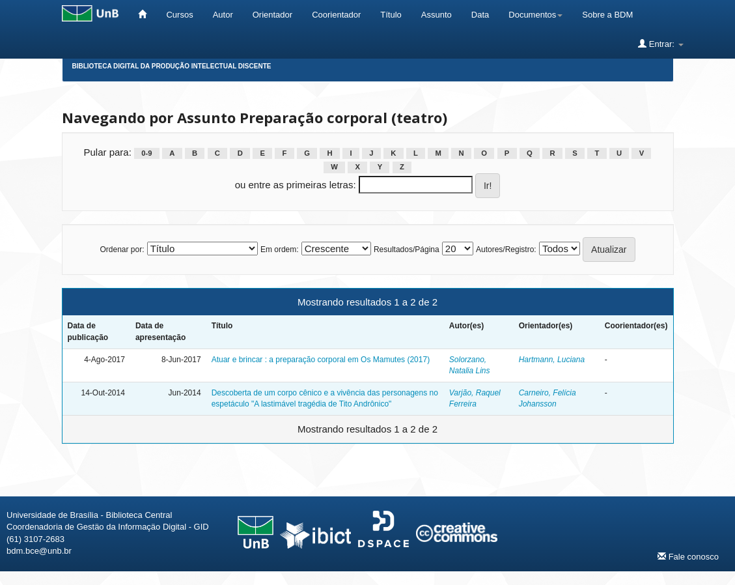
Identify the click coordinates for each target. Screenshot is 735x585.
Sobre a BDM (607, 15)
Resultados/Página (406, 249)
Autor (223, 15)
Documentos (535, 15)
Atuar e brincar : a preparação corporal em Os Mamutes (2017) (321, 359)
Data (480, 15)
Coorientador (336, 15)
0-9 (146, 153)
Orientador (272, 15)
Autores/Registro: (506, 249)
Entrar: (660, 43)
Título (391, 15)
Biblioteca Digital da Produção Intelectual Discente (171, 66)
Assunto (436, 15)
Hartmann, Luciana (552, 359)
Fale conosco (688, 556)
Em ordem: (279, 249)
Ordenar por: (122, 249)
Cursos (179, 15)
